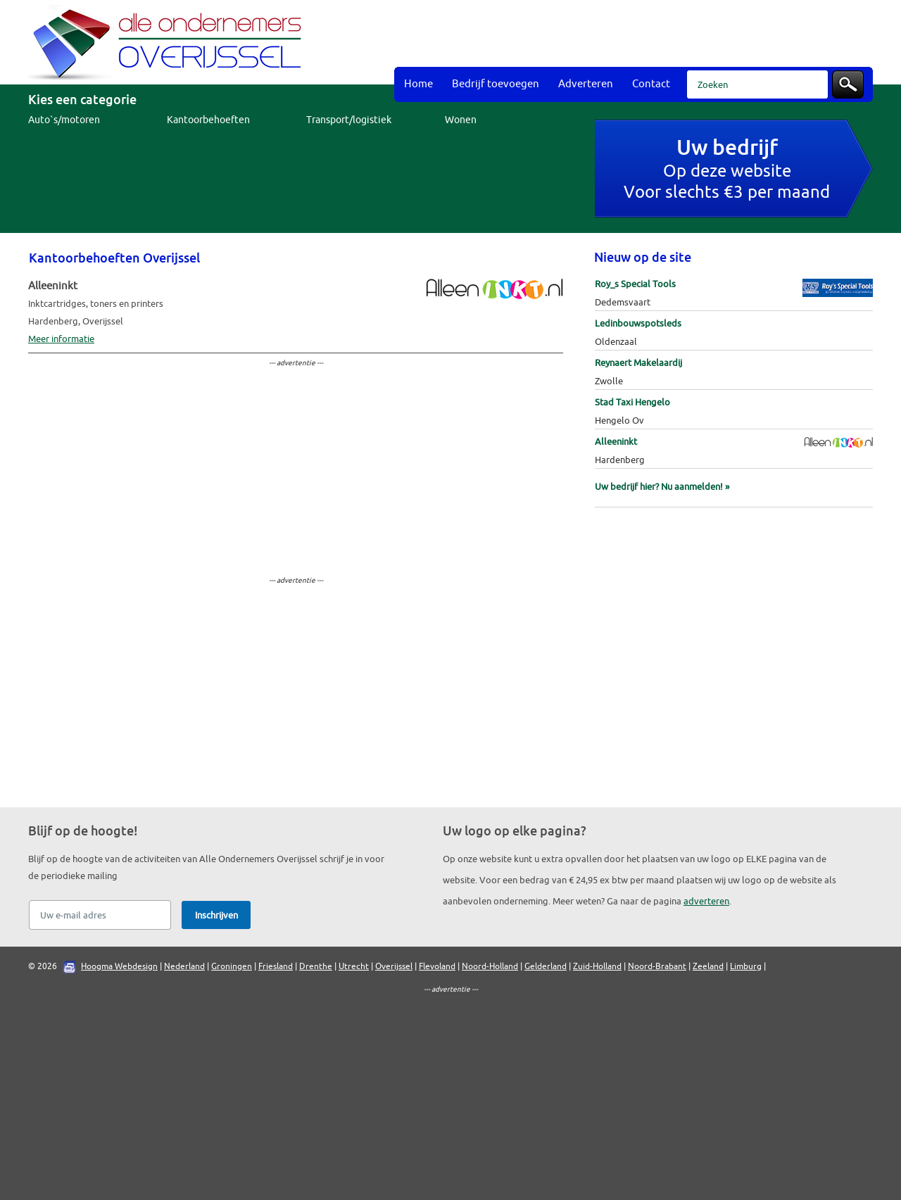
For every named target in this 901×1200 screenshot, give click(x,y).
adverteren (706, 901)
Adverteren (585, 84)
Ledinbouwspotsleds (638, 323)
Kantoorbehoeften (208, 120)
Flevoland (437, 966)
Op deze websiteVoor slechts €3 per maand (727, 171)
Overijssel (393, 966)
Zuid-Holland (597, 966)
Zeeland (708, 966)
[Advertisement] (616, 35)
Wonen (461, 120)
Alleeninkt (616, 442)
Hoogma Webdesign (119, 966)
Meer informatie (61, 339)
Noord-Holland (490, 966)
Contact (651, 84)
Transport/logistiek (348, 120)
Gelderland (545, 966)
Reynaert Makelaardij (638, 363)
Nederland (184, 966)
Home (418, 84)
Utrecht (354, 966)
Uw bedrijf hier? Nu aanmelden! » (662, 487)
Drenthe (315, 966)
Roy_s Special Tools (635, 284)
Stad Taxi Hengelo (632, 402)
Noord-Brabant (657, 966)
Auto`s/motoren (64, 120)
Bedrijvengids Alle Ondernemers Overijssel (169, 42)
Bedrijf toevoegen (495, 84)
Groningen (231, 966)
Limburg (746, 966)
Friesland (275, 966)
